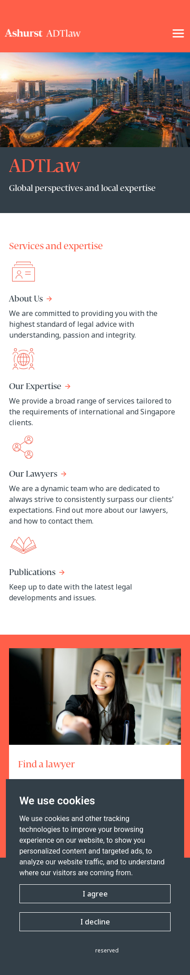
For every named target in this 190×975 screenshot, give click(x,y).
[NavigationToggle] (178, 33)
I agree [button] (95, 894)
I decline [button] (95, 922)
